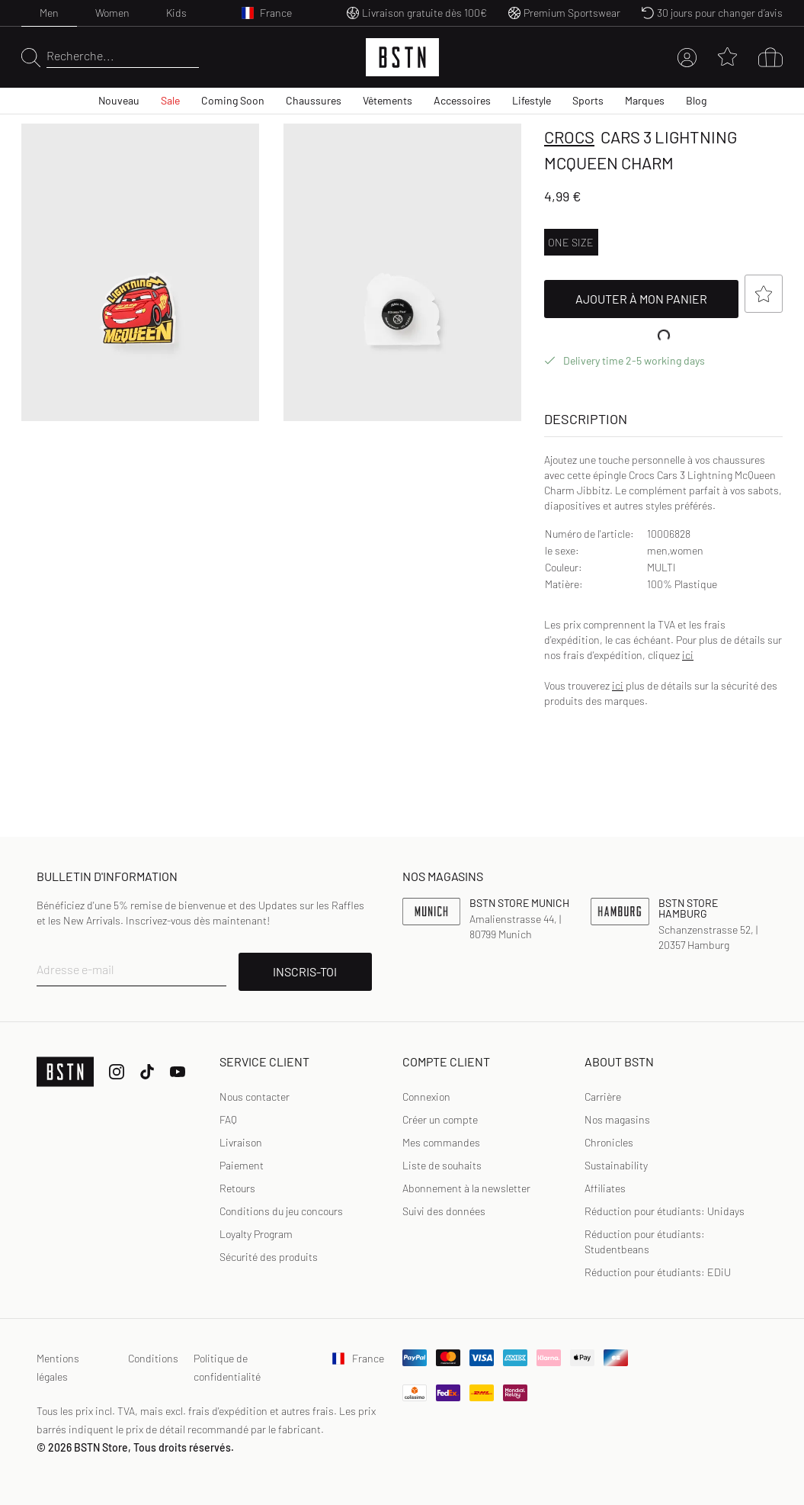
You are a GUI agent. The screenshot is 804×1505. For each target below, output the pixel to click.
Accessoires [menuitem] (462, 100)
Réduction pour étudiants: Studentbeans (645, 1241)
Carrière (603, 1096)
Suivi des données (443, 1210)
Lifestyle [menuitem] (531, 100)
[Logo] (402, 57)
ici (687, 654)
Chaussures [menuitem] (313, 100)
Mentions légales (58, 1367)
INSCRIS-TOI (305, 971)
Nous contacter (254, 1096)
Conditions (153, 1358)
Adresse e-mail (75, 969)
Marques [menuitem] (645, 100)
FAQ (228, 1119)
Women (112, 12)
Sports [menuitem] (588, 100)
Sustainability (616, 1165)
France (358, 1358)
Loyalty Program (256, 1233)
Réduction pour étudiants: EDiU (658, 1271)
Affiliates (605, 1188)
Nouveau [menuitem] (118, 100)
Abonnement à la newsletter (466, 1188)
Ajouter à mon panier (656, 299)
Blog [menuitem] (696, 100)
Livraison (240, 1142)
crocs (569, 136)
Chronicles (609, 1142)
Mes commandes (441, 1142)
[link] (426, 1097)
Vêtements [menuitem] (387, 100)
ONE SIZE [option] (571, 242)
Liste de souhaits (442, 1165)
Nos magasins (617, 1119)
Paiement (241, 1165)
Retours (237, 1188)
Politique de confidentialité (227, 1367)
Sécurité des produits (268, 1256)
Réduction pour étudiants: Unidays (665, 1210)
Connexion (426, 1096)
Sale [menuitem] (170, 100)
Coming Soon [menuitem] (232, 100)
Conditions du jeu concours (281, 1210)
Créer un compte (440, 1119)
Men (49, 12)
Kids (176, 12)
